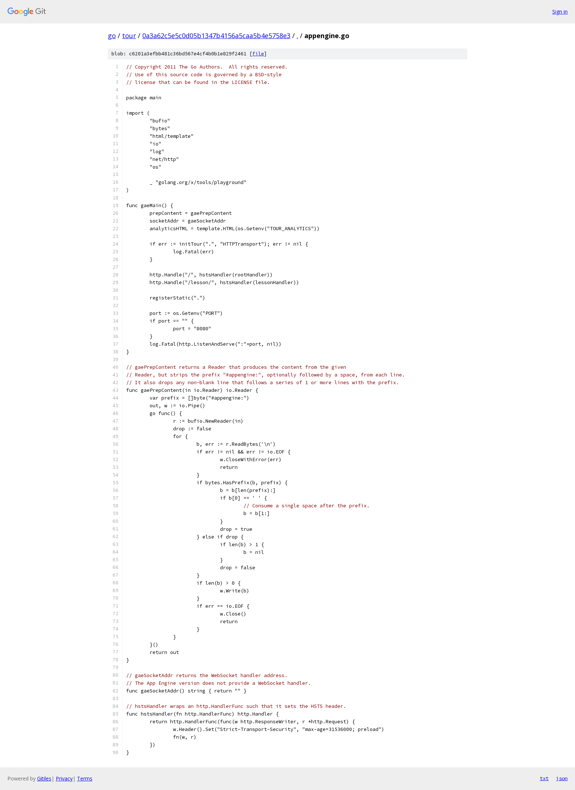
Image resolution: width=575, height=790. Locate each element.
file (258, 54)
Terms (84, 778)
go (112, 35)
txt (544, 778)
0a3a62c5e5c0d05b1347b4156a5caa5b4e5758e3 (216, 35)
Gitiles (44, 778)
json (562, 778)
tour (129, 35)
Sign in (560, 11)
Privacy (64, 778)
